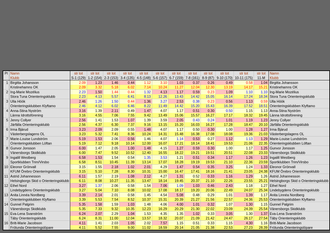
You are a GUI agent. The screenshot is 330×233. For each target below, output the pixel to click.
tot (81, 73)
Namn (14, 73)
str (76, 73)
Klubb (14, 78)
